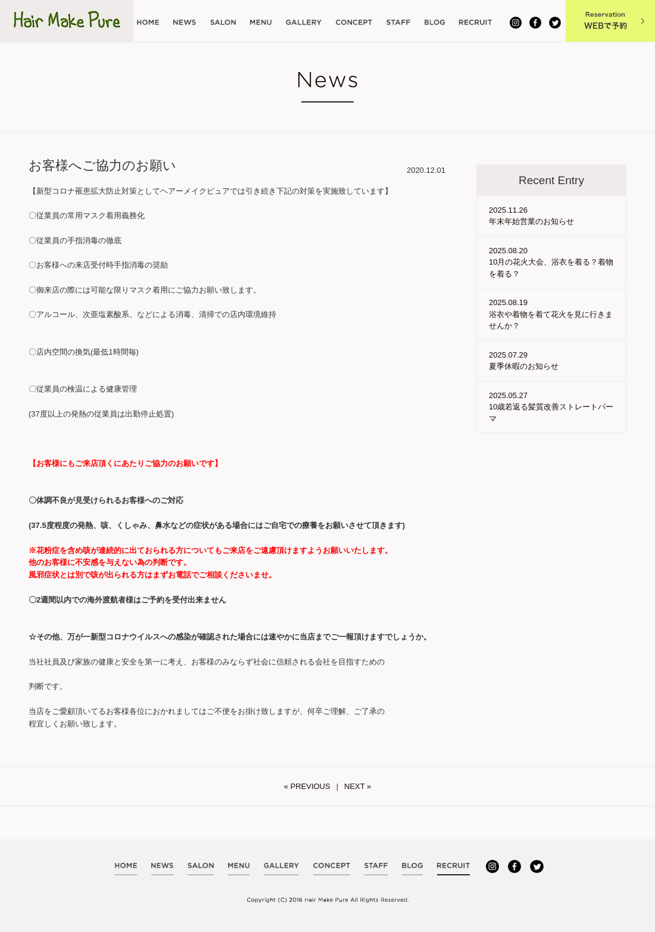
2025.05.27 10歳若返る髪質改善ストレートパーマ (551, 407)
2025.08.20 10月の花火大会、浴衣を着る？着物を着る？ (551, 262)
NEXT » (357, 786)
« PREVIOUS (307, 786)
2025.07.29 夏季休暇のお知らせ (524, 360)
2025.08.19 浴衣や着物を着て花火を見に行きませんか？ (551, 314)
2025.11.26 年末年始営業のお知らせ (531, 216)
